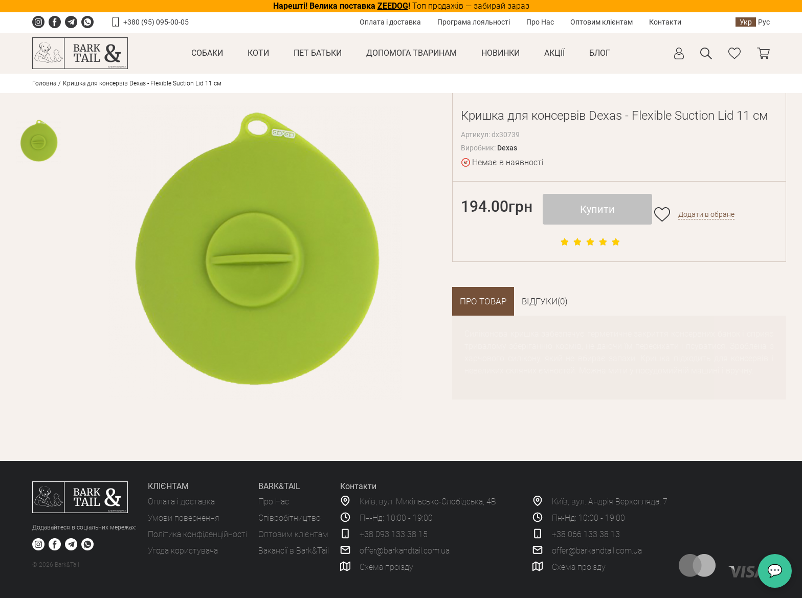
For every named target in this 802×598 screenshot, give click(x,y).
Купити (597, 209)
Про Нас (540, 22)
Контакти (665, 22)
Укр (746, 22)
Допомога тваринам (411, 53)
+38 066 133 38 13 (586, 534)
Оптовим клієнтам (601, 22)
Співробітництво (289, 518)
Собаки (207, 53)
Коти (258, 53)
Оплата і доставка (390, 22)
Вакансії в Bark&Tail (293, 551)
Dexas (507, 148)
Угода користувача (183, 551)
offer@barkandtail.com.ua (405, 551)
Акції (554, 53)
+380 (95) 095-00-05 (156, 22)
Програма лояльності (473, 22)
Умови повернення (183, 518)
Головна (44, 83)
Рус (764, 22)
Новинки (500, 53)
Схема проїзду (386, 567)
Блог (599, 53)
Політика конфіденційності (197, 534)
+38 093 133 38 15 (394, 534)
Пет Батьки (318, 53)
